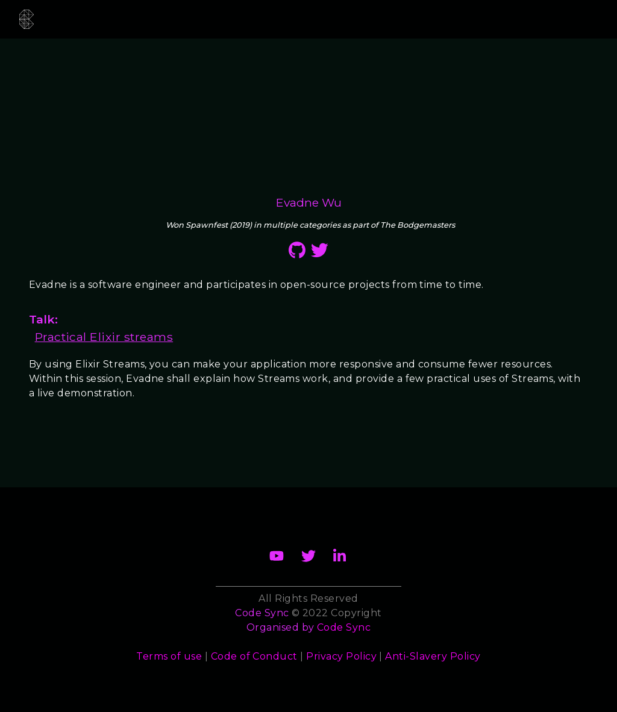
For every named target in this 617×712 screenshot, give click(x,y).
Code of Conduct (254, 656)
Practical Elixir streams (104, 336)
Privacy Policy (341, 656)
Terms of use (169, 656)
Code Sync (344, 627)
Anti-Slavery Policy (432, 656)
